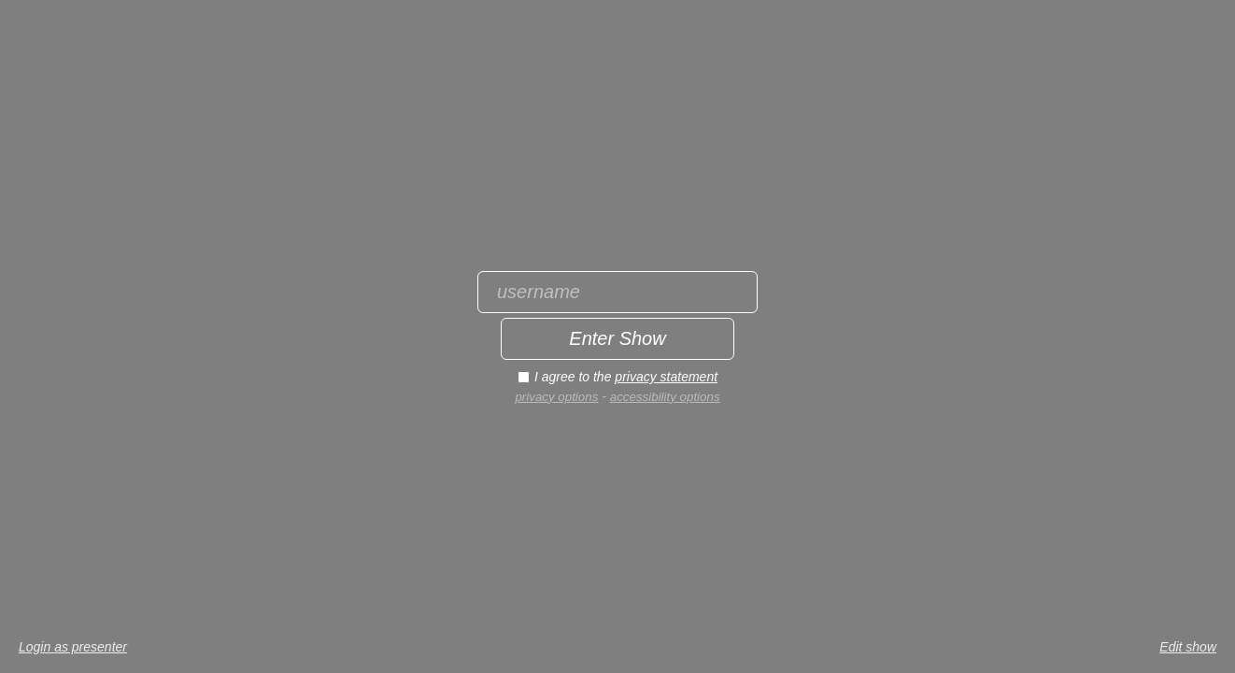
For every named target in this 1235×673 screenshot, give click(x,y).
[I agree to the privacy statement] (524, 377)
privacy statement (666, 376)
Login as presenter (73, 646)
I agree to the (625, 376)
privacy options (556, 397)
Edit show (1187, 646)
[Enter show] (617, 339)
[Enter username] (617, 292)
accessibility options (665, 397)
